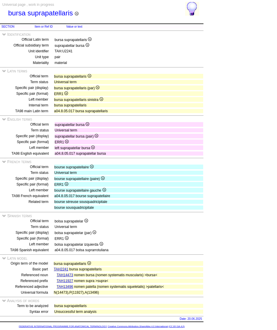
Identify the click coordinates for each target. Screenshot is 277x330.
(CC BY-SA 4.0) (177, 326)
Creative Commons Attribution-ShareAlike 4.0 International (138, 326)
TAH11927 (65, 281)
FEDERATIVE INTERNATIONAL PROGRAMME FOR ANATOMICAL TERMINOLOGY (63, 326)
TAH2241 (61, 269)
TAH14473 (65, 275)
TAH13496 (65, 287)
